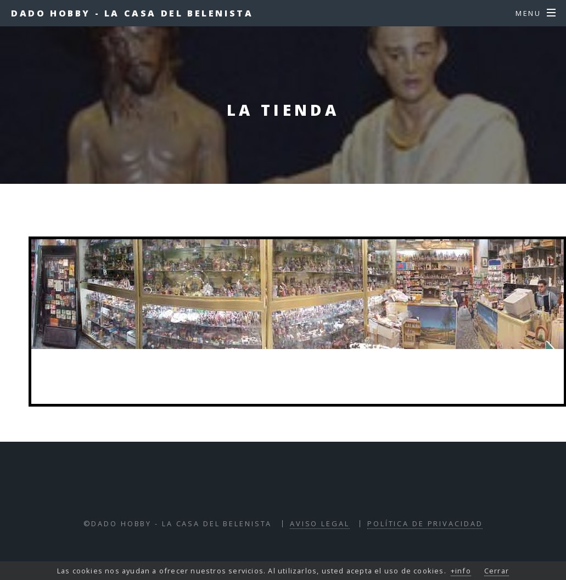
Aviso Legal (320, 523)
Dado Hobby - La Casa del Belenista (132, 13)
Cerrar (496, 571)
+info (461, 571)
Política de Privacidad (425, 523)
